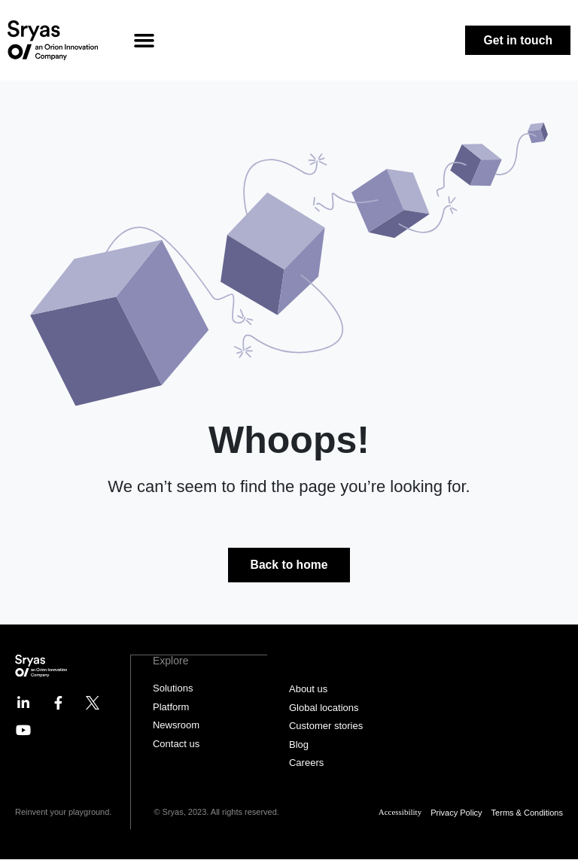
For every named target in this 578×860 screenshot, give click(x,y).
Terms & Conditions (527, 812)
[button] (144, 40)
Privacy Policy (456, 812)
